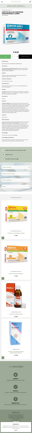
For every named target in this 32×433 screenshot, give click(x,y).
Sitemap (19, 420)
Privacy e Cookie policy (14, 420)
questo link (4, 427)
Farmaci (14, 5)
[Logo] (16, 1)
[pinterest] (20, 367)
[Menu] (2, 1)
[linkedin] (14, 367)
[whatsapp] (22, 367)
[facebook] (16, 367)
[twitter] (18, 367)
